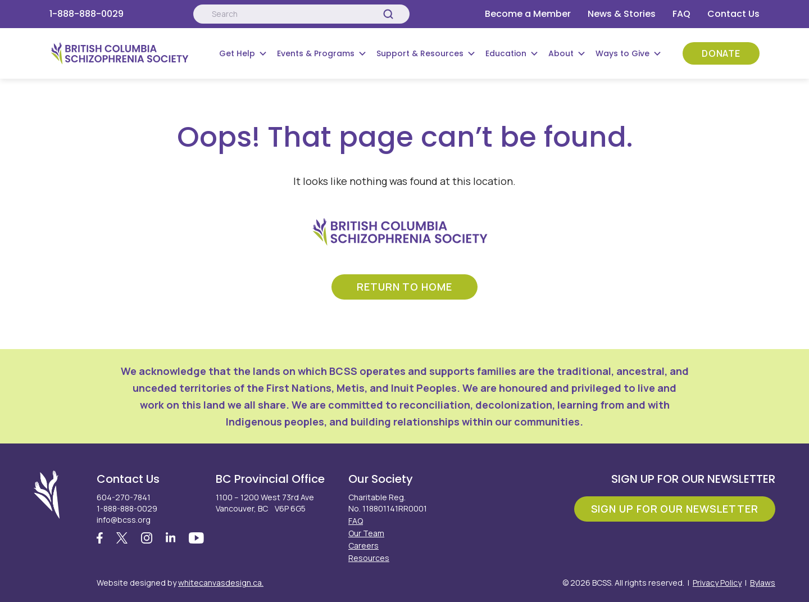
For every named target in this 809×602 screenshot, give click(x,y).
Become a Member (528, 13)
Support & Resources (419, 53)
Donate (721, 53)
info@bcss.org (124, 519)
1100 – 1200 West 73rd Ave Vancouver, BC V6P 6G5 (265, 503)
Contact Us (733, 13)
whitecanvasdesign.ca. (220, 582)
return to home (404, 286)
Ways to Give (622, 53)
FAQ (681, 13)
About (561, 53)
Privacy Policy (717, 582)
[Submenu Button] (263, 53)
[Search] (388, 14)
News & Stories (622, 13)
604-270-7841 (124, 497)
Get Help (237, 53)
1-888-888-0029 (86, 13)
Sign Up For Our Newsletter (674, 508)
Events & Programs (315, 53)
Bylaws (762, 582)
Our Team (366, 533)
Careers (363, 545)
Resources (368, 558)
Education (505, 53)
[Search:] (301, 14)
